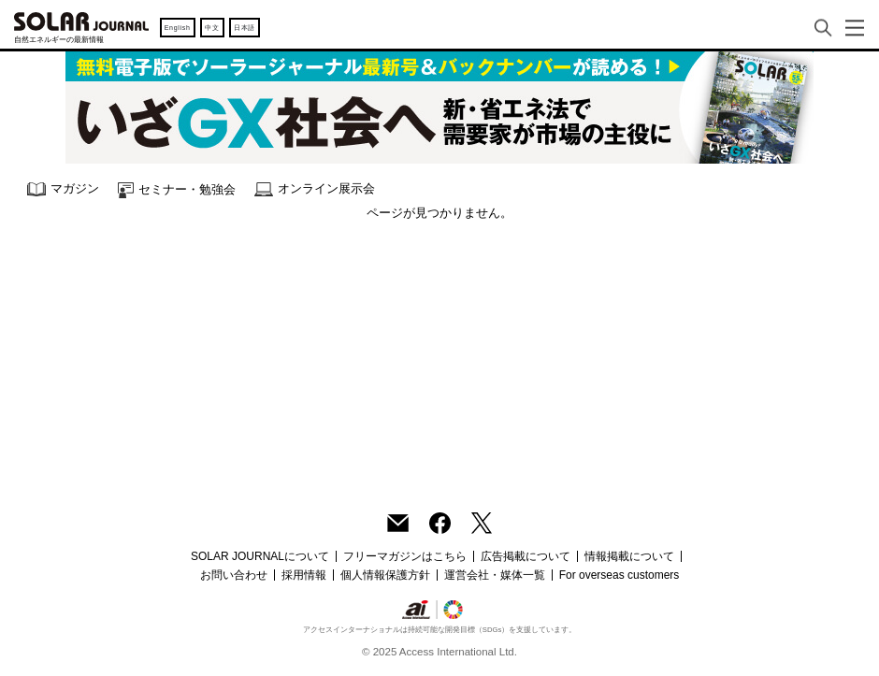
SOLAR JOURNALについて (260, 556)
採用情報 (303, 575)
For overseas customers (619, 575)
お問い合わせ (233, 575)
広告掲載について (525, 556)
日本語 (244, 27)
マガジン (63, 189)
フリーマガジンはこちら (405, 556)
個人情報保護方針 (385, 575)
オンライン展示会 (314, 189)
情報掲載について (629, 556)
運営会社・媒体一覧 (494, 575)
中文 (212, 27)
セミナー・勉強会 (177, 190)
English (178, 27)
